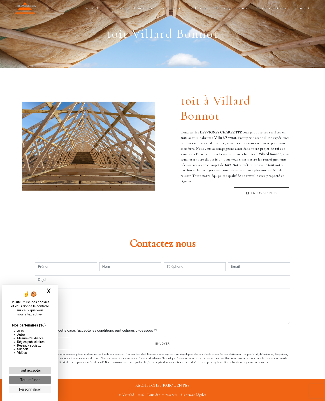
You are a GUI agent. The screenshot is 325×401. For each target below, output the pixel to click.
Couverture (144, 8)
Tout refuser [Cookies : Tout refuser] (30, 380)
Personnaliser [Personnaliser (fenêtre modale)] (30, 389)
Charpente (116, 8)
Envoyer (162, 343)
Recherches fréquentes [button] (162, 385)
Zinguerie (172, 8)
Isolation (197, 8)
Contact (302, 8)
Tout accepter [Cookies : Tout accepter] (30, 370)
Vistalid (128, 394)
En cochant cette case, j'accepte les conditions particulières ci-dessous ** (98, 330)
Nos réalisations (271, 8)
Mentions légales (193, 394)
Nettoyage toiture (231, 8)
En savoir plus (261, 193)
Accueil (91, 8)
